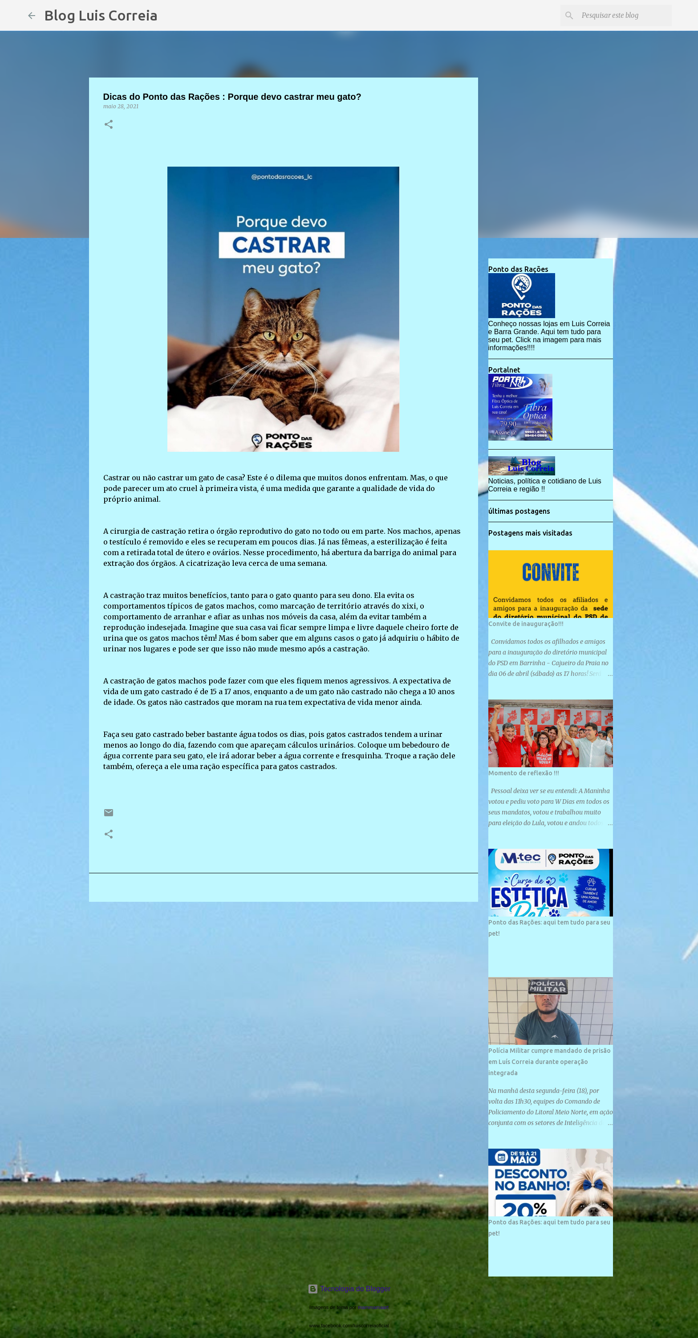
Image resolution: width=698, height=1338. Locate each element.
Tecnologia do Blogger (349, 1289)
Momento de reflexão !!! (523, 773)
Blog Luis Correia (101, 15)
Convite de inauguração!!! (526, 623)
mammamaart (373, 1307)
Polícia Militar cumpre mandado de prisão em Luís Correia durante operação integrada (549, 1061)
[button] (108, 125)
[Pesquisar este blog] (625, 15)
